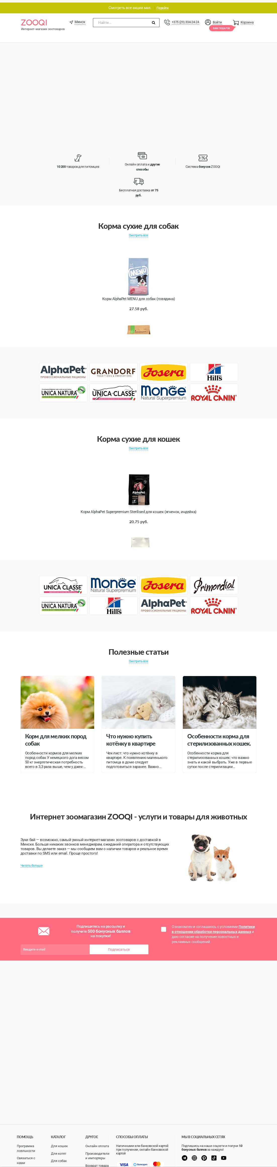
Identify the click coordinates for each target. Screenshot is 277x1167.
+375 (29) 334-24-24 (185, 19)
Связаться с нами (26, 1160)
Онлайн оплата (97, 1146)
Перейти (162, 5)
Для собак (59, 1161)
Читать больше (32, 863)
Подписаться (119, 947)
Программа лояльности (26, 1148)
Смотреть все (138, 233)
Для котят (58, 1153)
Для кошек (59, 1146)
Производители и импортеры (97, 1156)
